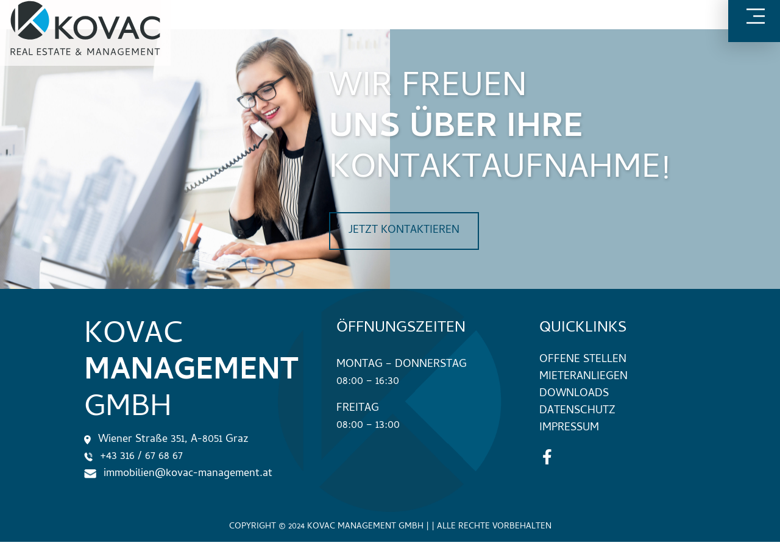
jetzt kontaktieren (404, 231)
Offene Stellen (582, 360)
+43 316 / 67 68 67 (133, 457)
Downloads (574, 394)
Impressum (569, 428)
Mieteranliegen (583, 377)
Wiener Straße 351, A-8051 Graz (166, 440)
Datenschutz (577, 411)
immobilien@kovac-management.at (178, 474)
